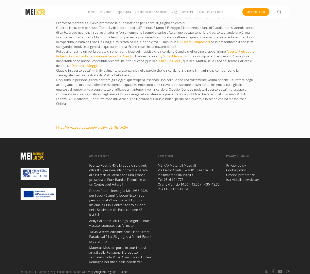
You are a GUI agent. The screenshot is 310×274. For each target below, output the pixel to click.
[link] (196, 42)
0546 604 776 (173, 179)
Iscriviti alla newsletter (242, 179)
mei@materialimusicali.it (175, 175)
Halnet (123, 272)
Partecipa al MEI (256, 12)
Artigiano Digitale (105, 272)
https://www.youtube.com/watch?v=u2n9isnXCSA (92, 127)
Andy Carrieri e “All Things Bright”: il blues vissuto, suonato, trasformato (120, 223)
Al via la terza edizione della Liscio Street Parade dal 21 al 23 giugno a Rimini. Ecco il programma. (120, 237)
